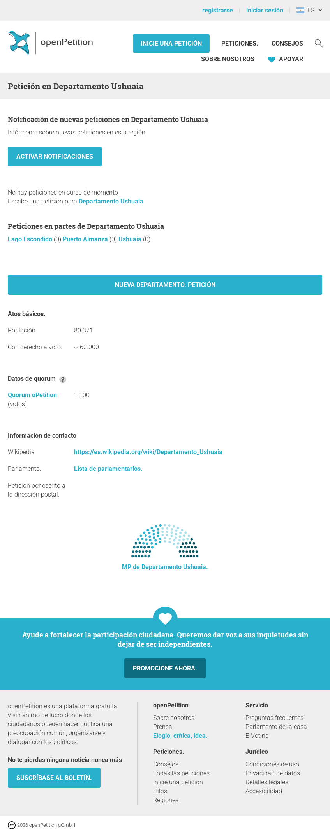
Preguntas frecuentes (274, 718)
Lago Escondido (31, 239)
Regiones (165, 800)
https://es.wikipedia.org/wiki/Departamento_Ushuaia (148, 452)
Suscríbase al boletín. (54, 778)
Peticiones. (240, 43)
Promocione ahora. (165, 668)
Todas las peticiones (181, 773)
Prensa (162, 726)
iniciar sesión (264, 10)
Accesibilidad (263, 791)
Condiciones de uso (272, 764)
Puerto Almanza (86, 239)
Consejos (287, 43)
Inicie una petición (171, 43)
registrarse (217, 10)
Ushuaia (130, 239)
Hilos (160, 791)
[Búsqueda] (319, 42)
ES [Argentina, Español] (305, 10)
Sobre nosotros (227, 59)
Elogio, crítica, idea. (180, 735)
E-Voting (257, 735)
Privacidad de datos (272, 773)
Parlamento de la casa (276, 726)
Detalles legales (266, 782)
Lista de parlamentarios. (108, 468)
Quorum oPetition (32, 395)
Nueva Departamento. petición (165, 284)
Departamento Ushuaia (111, 201)
